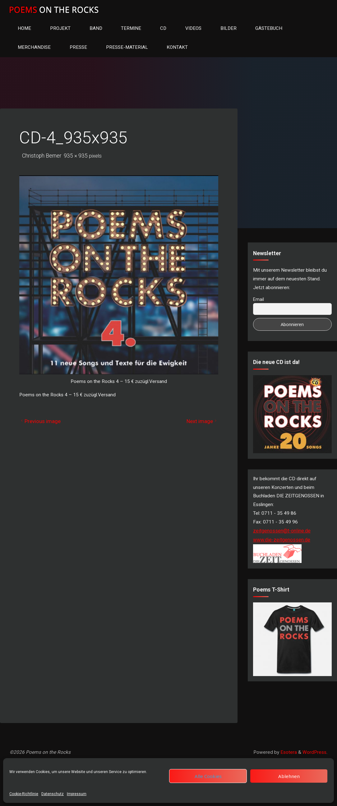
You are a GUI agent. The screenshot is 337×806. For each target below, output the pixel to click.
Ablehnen (289, 776)
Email (258, 301)
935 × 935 (77, 157)
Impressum (76, 794)
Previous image (41, 423)
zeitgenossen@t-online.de (282, 536)
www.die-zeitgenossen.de (281, 545)
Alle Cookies (208, 776)
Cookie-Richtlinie (23, 794)
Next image (201, 423)
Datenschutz (52, 794)
